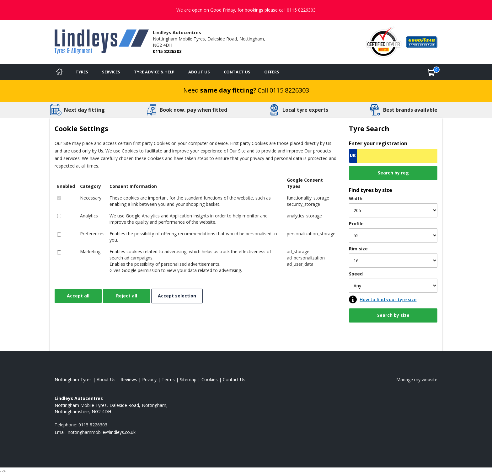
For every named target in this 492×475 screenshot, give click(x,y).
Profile (356, 224)
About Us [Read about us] (106, 379)
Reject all (126, 296)
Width (355, 198)
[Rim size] (393, 261)
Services (111, 72)
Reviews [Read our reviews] (128, 379)
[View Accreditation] (384, 42)
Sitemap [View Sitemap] (188, 379)
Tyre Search (369, 128)
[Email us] (102, 432)
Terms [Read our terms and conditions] (168, 379)
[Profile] (393, 235)
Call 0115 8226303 (283, 90)
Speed (356, 274)
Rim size (358, 249)
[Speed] (393, 286)
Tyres (82, 72)
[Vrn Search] (393, 156)
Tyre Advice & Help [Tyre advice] (154, 72)
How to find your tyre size (388, 299)
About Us (199, 72)
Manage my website (416, 379)
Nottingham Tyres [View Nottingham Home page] (73, 379)
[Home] (59, 72)
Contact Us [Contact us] (237, 72)
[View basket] (431, 72)
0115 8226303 (167, 51)
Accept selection (177, 296)
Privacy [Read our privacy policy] (149, 379)
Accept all (78, 296)
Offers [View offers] (271, 72)
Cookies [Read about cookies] (209, 379)
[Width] (393, 210)
